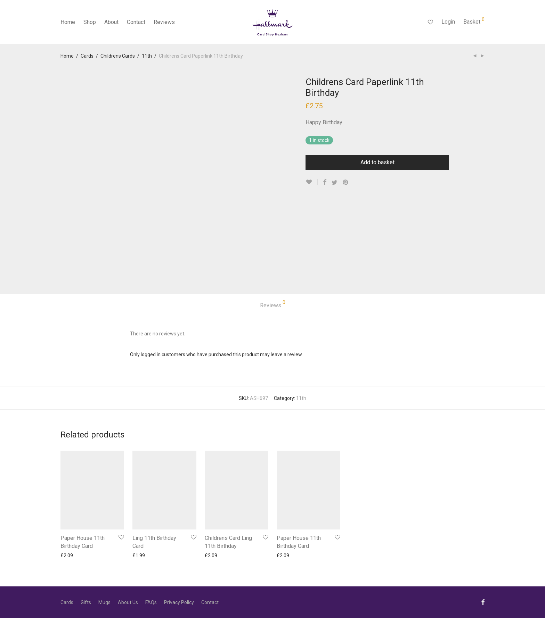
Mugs (104, 602)
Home (67, 22)
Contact (136, 22)
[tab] (272, 305)
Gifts (86, 602)
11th (147, 56)
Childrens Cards (117, 56)
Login (448, 21)
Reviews (164, 22)
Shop (89, 22)
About (111, 22)
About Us (128, 602)
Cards (87, 56)
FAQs (151, 602)
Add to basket (377, 162)
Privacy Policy (179, 602)
